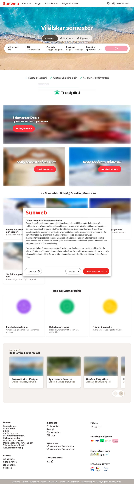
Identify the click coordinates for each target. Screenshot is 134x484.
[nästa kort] (121, 393)
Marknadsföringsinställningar (18, 443)
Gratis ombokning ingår (65, 78)
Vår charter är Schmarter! (96, 78)
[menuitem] (11, 3)
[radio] (50, 38)
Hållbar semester (11, 438)
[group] (67, 38)
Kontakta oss (9, 426)
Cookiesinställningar (13, 440)
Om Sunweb (9, 428)
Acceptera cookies (97, 271)
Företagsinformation (13, 435)
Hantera (34, 271)
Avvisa (74, 271)
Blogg (6, 431)
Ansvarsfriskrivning (13, 447)
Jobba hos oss (10, 433)
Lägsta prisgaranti (37, 78)
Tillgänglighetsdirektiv (14, 445)
